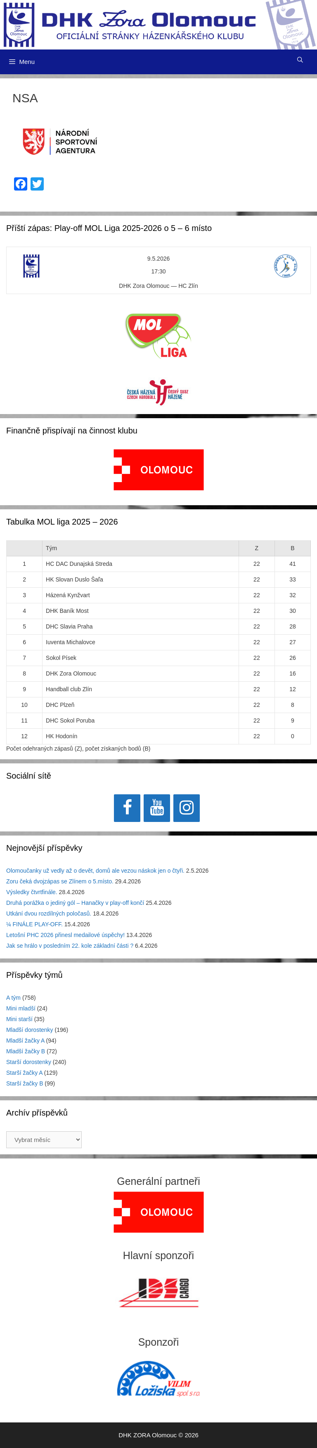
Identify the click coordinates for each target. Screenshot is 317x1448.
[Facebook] (127, 808)
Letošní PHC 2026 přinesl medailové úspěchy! (65, 935)
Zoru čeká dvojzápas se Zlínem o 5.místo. (60, 881)
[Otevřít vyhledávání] (300, 59)
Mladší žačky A (25, 1040)
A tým (13, 997)
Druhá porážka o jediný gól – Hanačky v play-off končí (75, 902)
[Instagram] (186, 808)
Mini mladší (20, 1008)
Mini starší (19, 1019)
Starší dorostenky (28, 1062)
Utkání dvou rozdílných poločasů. (48, 913)
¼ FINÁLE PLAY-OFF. (34, 924)
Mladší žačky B (25, 1051)
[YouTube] (157, 808)
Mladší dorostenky (29, 1030)
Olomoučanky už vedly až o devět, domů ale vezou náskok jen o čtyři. (95, 870)
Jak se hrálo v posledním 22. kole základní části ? (69, 945)
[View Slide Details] (159, 469)
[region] (159, 474)
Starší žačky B (24, 1083)
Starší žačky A (24, 1072)
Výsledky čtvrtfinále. (31, 892)
